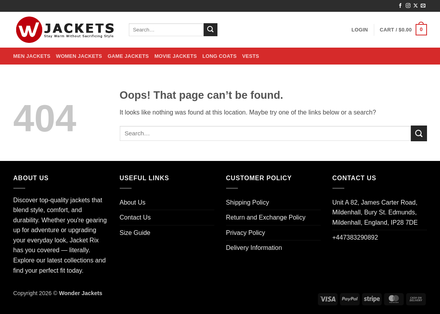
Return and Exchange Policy (266, 217)
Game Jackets (128, 56)
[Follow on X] (415, 6)
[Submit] (210, 30)
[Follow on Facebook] (400, 6)
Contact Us (135, 217)
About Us (133, 202)
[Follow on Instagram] (408, 6)
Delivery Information (254, 247)
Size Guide (135, 232)
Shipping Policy (247, 202)
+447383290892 (355, 237)
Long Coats (219, 56)
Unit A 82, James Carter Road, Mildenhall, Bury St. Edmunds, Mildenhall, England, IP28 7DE (375, 212)
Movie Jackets (175, 56)
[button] (359, 30)
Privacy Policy (245, 232)
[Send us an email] (423, 6)
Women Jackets (79, 56)
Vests (250, 56)
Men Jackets (32, 56)
